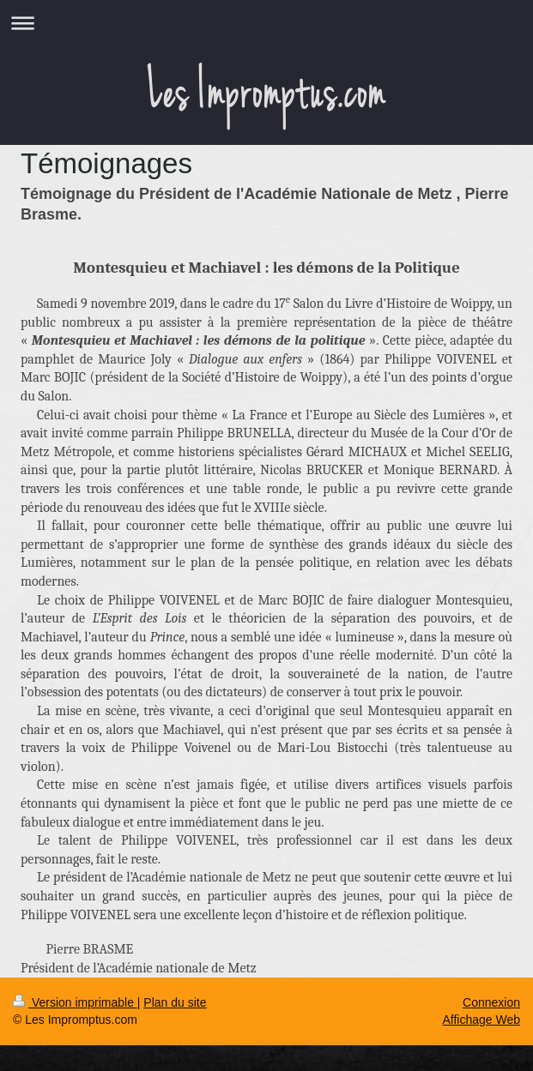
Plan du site (174, 1002)
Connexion (491, 1002)
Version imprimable (75, 1002)
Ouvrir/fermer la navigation (266, 22)
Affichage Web (481, 1019)
